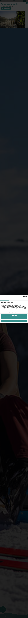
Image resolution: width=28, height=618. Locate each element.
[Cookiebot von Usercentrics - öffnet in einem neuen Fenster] (23, 296)
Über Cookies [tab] (23, 299)
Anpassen (14, 318)
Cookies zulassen (14, 315)
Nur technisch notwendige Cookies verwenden (14, 320)
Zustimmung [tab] (5, 299)
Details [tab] (14, 299)
